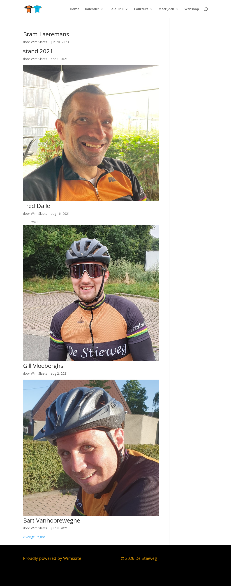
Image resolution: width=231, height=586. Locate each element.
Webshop (192, 9)
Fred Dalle (36, 206)
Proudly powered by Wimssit (51, 558)
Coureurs (141, 9)
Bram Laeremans (46, 34)
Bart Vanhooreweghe (51, 520)
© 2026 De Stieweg (139, 558)
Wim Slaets (39, 42)
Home (74, 9)
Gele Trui (116, 9)
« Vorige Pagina (34, 537)
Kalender (92, 9)
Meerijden (166, 9)
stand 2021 (38, 51)
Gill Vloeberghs (43, 366)
